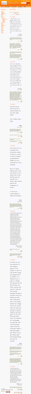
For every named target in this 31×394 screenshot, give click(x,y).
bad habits (2, 12)
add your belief (7, 6)
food (1, 15)
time (1, 31)
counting (3, 18)
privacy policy (21, 393)
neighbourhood (3, 25)
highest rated (16, 12)
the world (2, 30)
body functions (3, 13)
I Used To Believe (14, 392)
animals (2, 11)
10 (16, 14)
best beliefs (20, 6)
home (2, 6)
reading (3, 19)
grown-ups (2, 16)
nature (2, 24)
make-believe (3, 22)
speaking (3, 20)
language (2, 17)
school (2, 27)
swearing (3, 21)
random (25, 6)
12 (18, 14)
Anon (21, 355)
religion (2, 26)
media (2, 23)
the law (2, 29)
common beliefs (13, 6)
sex (1, 28)
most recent (12, 12)
